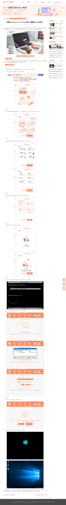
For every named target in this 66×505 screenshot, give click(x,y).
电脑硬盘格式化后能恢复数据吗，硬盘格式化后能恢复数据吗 (57, 71)
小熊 (4, 18)
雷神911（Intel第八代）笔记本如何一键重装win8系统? (56, 51)
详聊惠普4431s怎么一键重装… (58, 32)
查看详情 (60, 25)
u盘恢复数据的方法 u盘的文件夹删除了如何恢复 (57, 69)
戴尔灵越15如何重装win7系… (58, 28)
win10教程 (35, 2)
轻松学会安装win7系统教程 (58, 24)
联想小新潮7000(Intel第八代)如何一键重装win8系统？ (56, 55)
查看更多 (61, 20)
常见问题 (49, 2)
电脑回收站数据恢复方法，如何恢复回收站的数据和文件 (57, 73)
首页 (23, 2)
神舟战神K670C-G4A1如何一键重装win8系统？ (56, 49)
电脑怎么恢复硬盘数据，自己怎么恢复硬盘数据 (57, 77)
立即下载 (7, 13)
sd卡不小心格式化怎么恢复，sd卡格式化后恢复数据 (57, 75)
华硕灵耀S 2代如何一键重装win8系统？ (56, 57)
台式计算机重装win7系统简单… (58, 37)
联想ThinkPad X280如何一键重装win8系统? (56, 53)
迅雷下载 (17, 13)
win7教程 (28, 2)
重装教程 (42, 2)
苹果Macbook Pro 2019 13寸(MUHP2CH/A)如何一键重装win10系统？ (43, 494)
